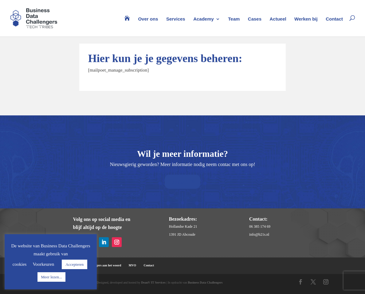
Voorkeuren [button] (43, 264)
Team (234, 19)
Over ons (148, 19)
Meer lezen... (51, 277)
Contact (334, 19)
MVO (132, 265)
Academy (203, 19)
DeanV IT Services (153, 282)
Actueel (277, 19)
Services (175, 19)
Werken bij (306, 19)
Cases (254, 19)
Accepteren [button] (74, 264)
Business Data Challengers (205, 282)
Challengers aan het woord (103, 265)
